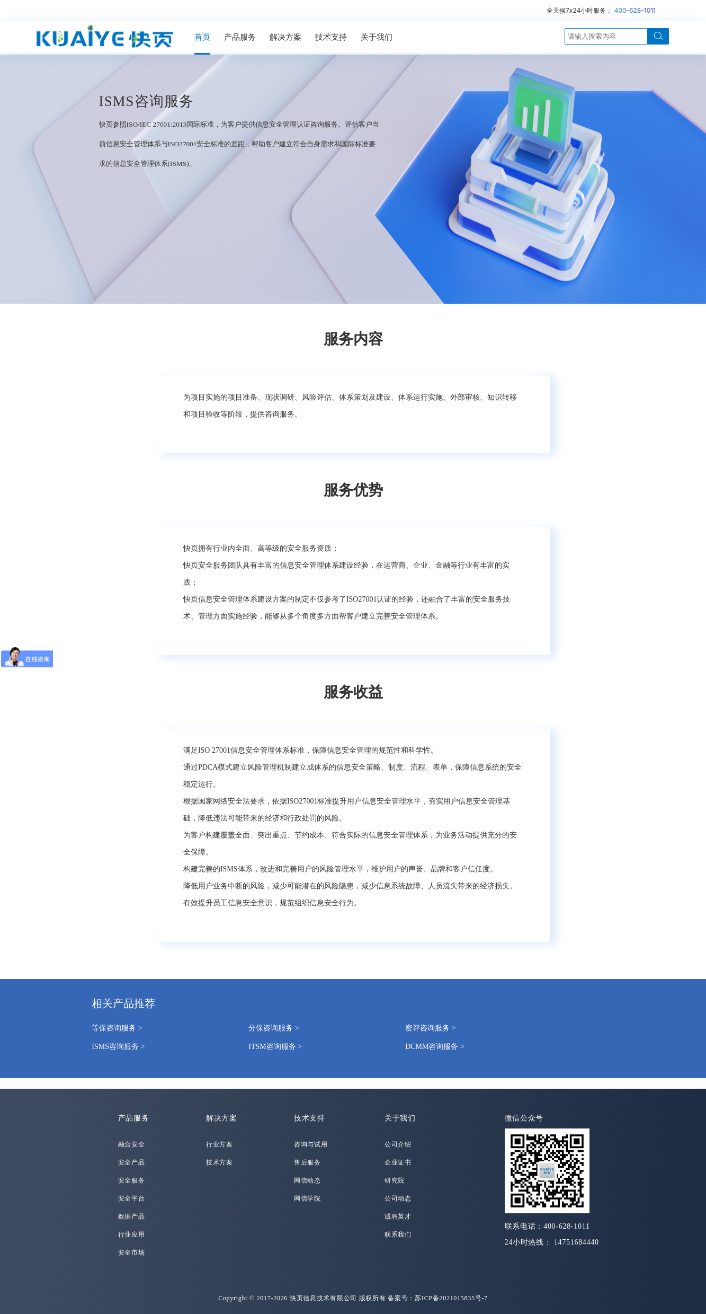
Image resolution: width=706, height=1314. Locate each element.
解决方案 (285, 37)
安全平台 (131, 1198)
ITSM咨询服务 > (275, 1047)
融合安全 (131, 1144)
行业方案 (219, 1144)
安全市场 (131, 1252)
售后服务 (307, 1162)
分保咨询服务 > (273, 1028)
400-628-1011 (635, 10)
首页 (202, 37)
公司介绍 (398, 1144)
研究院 (395, 1180)
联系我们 (398, 1234)
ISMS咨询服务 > (118, 1047)
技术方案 (219, 1162)
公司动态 (398, 1198)
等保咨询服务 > (117, 1028)
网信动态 (307, 1180)
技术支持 (331, 37)
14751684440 (576, 1242)
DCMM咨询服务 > (434, 1047)
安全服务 (131, 1180)
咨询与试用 (311, 1144)
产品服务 (240, 37)
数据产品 (131, 1216)
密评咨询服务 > (430, 1028)
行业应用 (131, 1234)
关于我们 (376, 37)
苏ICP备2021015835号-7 (451, 1298)
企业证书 (398, 1162)
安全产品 (131, 1162)
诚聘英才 (398, 1216)
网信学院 (307, 1198)
